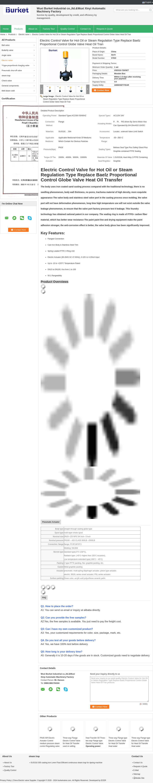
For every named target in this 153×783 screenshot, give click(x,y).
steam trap (6, 76)
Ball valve (5, 45)
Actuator (59, 571)
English (148, 2)
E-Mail (136, 770)
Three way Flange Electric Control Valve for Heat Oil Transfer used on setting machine (71, 743)
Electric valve (24, 34)
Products (18, 29)
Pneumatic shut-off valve (12, 70)
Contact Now (103, 90)
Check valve (7, 81)
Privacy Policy (5, 780)
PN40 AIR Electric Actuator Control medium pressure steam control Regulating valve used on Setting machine (50, 745)
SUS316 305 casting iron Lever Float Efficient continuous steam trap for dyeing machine (66, 763)
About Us (32, 29)
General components (10, 86)
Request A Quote (105, 29)
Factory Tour (49, 29)
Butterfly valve (7, 50)
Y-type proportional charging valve (15, 65)
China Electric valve (21, 780)
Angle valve (6, 55)
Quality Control (67, 29)
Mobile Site (138, 778)
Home (6, 29)
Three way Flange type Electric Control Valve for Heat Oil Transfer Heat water (118, 742)
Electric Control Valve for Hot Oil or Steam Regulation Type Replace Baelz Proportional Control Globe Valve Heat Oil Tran (64, 99)
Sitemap (136, 774)
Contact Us (85, 29)
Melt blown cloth (8, 91)
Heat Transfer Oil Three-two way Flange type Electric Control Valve (95, 741)
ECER (103, 780)
